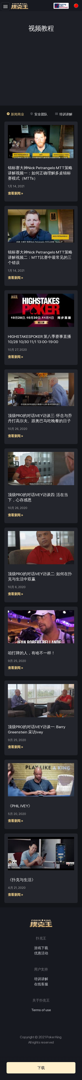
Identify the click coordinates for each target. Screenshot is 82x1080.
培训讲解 (41, 979)
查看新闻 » (15, 193)
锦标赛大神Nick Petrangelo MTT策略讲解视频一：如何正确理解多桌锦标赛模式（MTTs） (40, 173)
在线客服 (41, 984)
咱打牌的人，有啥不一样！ (31, 653)
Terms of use (41, 1010)
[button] (5, 6)
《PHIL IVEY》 (20, 806)
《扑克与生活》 (21, 879)
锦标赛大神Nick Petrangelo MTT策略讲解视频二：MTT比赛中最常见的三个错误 (40, 257)
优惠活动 (41, 953)
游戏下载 (41, 948)
